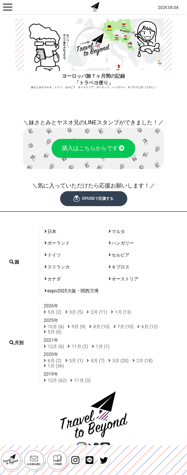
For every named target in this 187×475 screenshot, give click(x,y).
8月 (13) (101, 326)
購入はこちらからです (93, 148)
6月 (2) (55, 360)
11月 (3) (82, 380)
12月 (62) (57, 380)
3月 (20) (120, 360)
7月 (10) (126, 326)
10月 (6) (56, 326)
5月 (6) (55, 332)
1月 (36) (56, 366)
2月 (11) (99, 312)
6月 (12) (149, 326)
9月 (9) (78, 326)
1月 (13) (123, 312)
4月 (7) (98, 360)
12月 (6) (56, 346)
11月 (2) (80, 346)
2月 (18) (145, 360)
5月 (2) (55, 312)
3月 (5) (76, 312)
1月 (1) (103, 346)
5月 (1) (76, 360)
